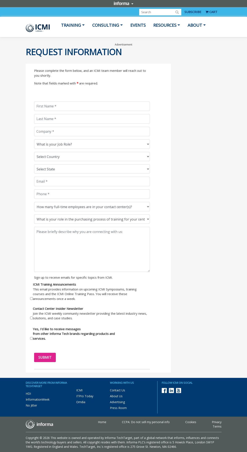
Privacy (217, 422)
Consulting (105, 25)
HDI (28, 394)
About (195, 25)
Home (102, 422)
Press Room (118, 408)
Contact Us (117, 390)
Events (138, 25)
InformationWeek (37, 399)
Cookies (190, 422)
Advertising (117, 402)
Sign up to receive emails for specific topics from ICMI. (73, 277)
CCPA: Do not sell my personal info (146, 422)
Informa (123, 3)
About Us (116, 396)
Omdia (80, 402)
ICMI (79, 390)
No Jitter (31, 405)
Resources (164, 25)
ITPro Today (84, 396)
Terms (217, 426)
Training (71, 25)
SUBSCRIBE (192, 12)
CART (211, 12)
